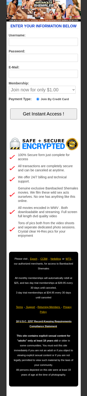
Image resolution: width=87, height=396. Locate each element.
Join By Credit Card (52, 99)
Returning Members (49, 307)
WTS (68, 258)
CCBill (44, 258)
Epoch (33, 258)
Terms (19, 307)
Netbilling (56, 258)
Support (30, 307)
